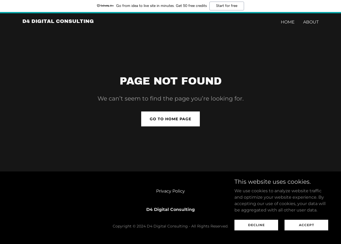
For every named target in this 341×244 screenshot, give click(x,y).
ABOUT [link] (311, 22)
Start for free (226, 6)
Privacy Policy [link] (170, 191)
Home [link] (288, 22)
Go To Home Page (170, 119)
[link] (58, 21)
